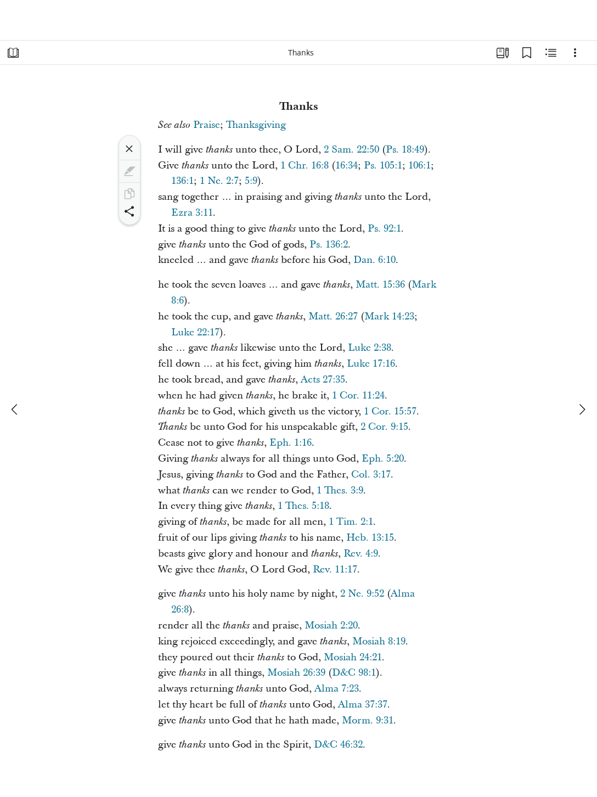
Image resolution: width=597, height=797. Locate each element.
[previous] (15, 409)
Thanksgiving (256, 125)
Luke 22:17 (195, 332)
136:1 (182, 181)
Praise (206, 125)
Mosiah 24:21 (353, 657)
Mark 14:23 (389, 316)
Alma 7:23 (336, 688)
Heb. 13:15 (370, 538)
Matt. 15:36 (380, 284)
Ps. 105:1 (383, 165)
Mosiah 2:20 (331, 625)
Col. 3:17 (371, 474)
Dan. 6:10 (374, 260)
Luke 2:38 (369, 348)
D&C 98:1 (354, 673)
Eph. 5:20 (383, 458)
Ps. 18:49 (405, 149)
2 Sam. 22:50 (351, 149)
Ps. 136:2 (328, 244)
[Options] (575, 53)
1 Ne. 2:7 (219, 181)
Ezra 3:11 (192, 213)
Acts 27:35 (323, 379)
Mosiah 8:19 (378, 641)
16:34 (346, 165)
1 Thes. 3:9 (340, 490)
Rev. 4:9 (360, 553)
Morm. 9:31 (367, 720)
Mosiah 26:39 (296, 673)
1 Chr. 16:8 (304, 165)
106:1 (419, 165)
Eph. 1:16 (290, 443)
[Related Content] (551, 53)
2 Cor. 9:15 (384, 427)
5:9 (251, 181)
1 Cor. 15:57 (390, 411)
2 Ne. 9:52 (362, 593)
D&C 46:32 (338, 744)
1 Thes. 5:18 (303, 506)
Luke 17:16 (371, 364)
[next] (582, 409)
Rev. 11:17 (335, 569)
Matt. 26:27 (333, 316)
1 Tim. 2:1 (351, 522)
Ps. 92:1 (384, 228)
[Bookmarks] (527, 53)
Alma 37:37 (362, 704)
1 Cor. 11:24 (358, 395)
